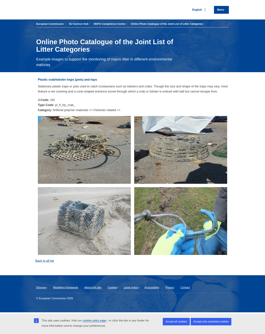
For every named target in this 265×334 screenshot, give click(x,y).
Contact (185, 287)
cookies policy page (94, 320)
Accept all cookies (176, 321)
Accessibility (151, 287)
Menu (220, 9)
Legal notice (131, 287)
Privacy (169, 287)
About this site (92, 287)
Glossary (41, 287)
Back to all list (44, 261)
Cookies (112, 287)
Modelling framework (65, 287)
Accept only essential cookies (211, 321)
